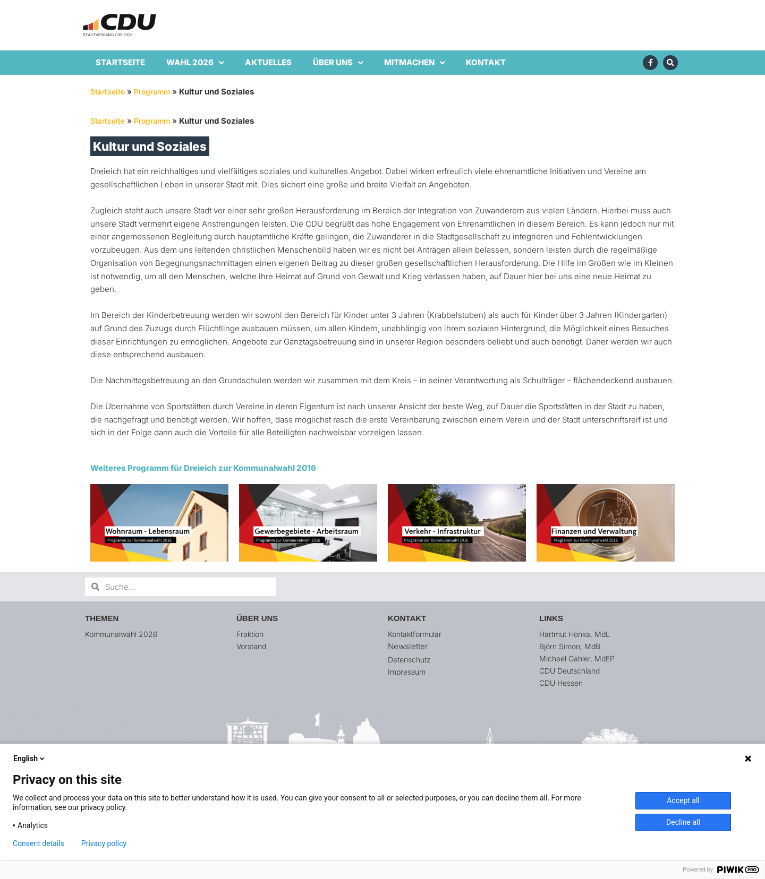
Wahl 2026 (195, 63)
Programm (156, 92)
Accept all (683, 800)
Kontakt (486, 62)
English (29, 758)
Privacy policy (103, 843)
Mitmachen (414, 63)
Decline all (683, 822)
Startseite (120, 62)
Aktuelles (268, 62)
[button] (742, 15)
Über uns (338, 63)
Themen (101, 618)
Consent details (38, 843)
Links (551, 618)
